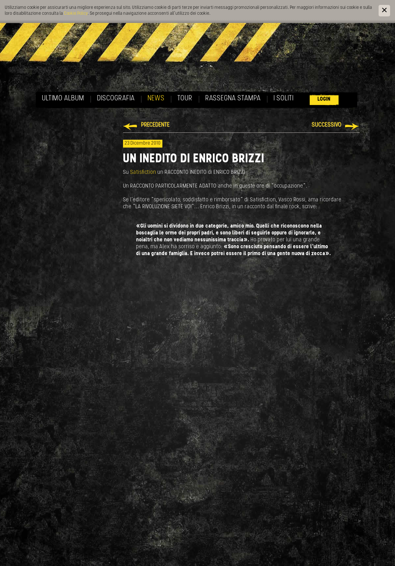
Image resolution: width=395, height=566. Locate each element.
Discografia (116, 98)
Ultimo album (63, 98)
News (156, 98)
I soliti (284, 98)
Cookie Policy (76, 13)
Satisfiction (143, 172)
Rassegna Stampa (233, 98)
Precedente (155, 125)
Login (324, 99)
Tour (185, 98)
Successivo (327, 125)
